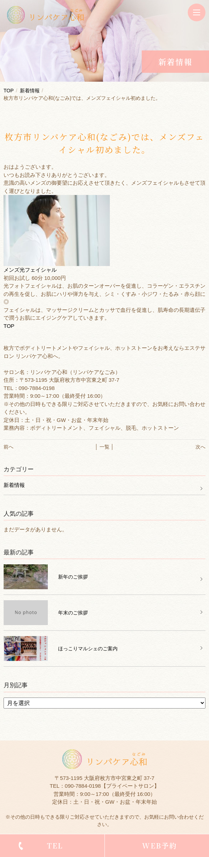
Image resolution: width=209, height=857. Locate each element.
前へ (8, 447)
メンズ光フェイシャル (30, 270)
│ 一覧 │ (104, 447)
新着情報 (30, 90)
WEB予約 (159, 845)
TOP (9, 90)
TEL (55, 845)
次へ (200, 447)
